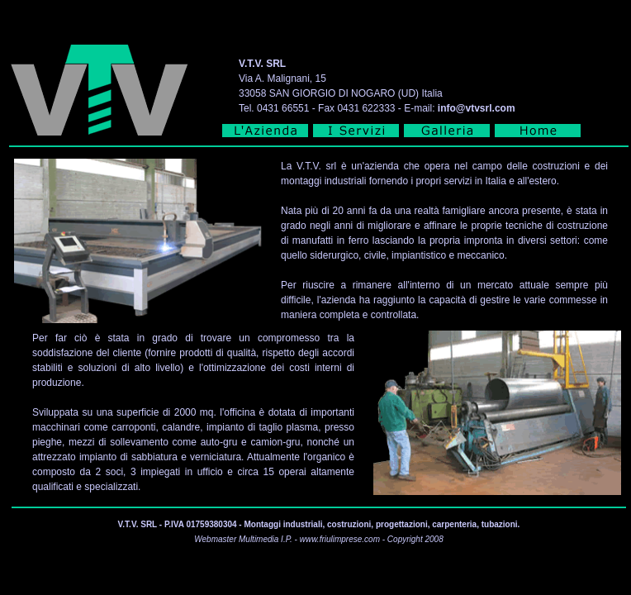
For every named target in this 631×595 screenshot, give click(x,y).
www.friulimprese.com (340, 539)
